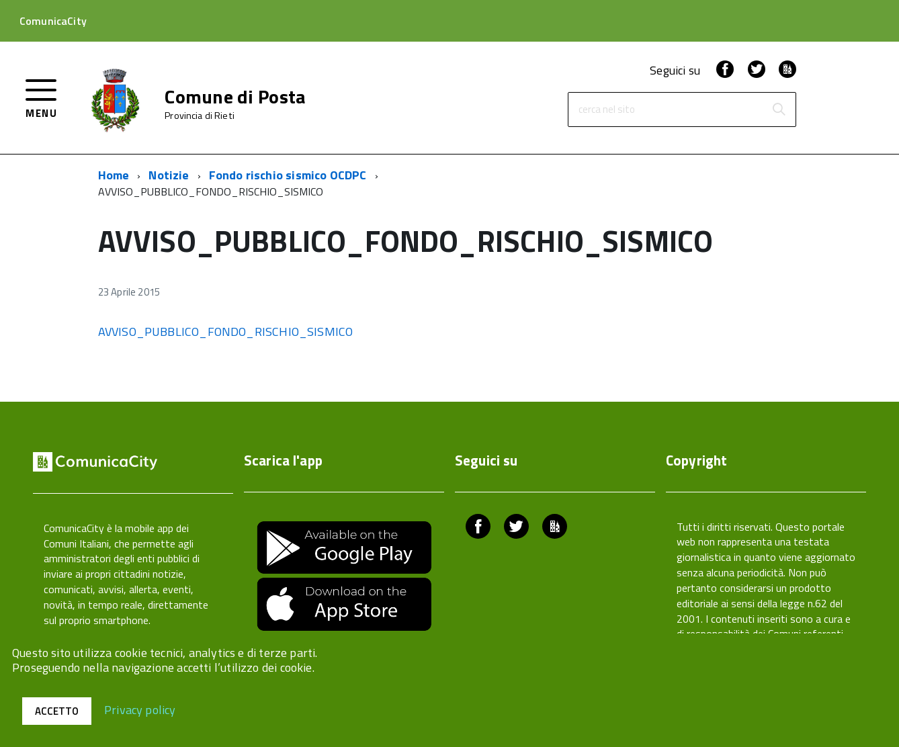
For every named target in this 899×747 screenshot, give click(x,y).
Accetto (57, 711)
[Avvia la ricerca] (779, 109)
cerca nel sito (607, 110)
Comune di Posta (235, 96)
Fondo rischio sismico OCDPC (288, 175)
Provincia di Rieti (199, 115)
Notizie (168, 175)
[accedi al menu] (41, 97)
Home (114, 175)
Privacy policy (140, 709)
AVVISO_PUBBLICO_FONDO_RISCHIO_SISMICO (225, 331)
